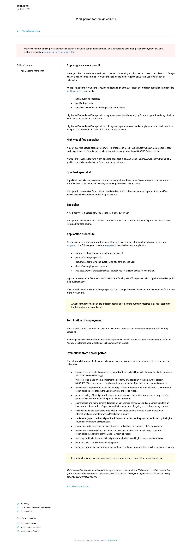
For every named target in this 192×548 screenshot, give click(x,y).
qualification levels (76, 91)
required (110, 245)
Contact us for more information (59, 52)
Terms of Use (112, 540)
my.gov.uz (72, 245)
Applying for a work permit (32, 71)
